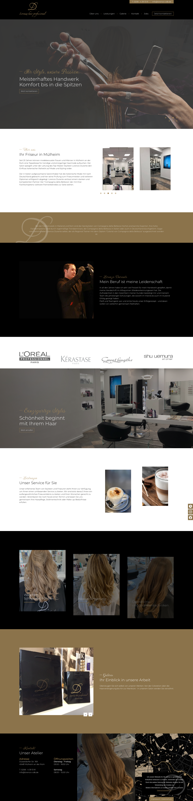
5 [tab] (181, 118)
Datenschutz (166, 799)
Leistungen (109, 14)
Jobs (146, 14)
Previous (85, 714)
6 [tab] (170, 121)
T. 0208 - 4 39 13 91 (140, 1)
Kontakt (135, 14)
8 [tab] (177, 121)
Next (90, 714)
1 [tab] (166, 118)
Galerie (123, 14)
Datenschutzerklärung (164, 790)
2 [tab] (170, 118)
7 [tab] (173, 121)
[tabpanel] (96, 70)
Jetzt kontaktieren (163, 14)
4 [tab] (177, 118)
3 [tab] (173, 118)
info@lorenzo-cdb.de (161, 1)
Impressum (155, 799)
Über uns (94, 14)
